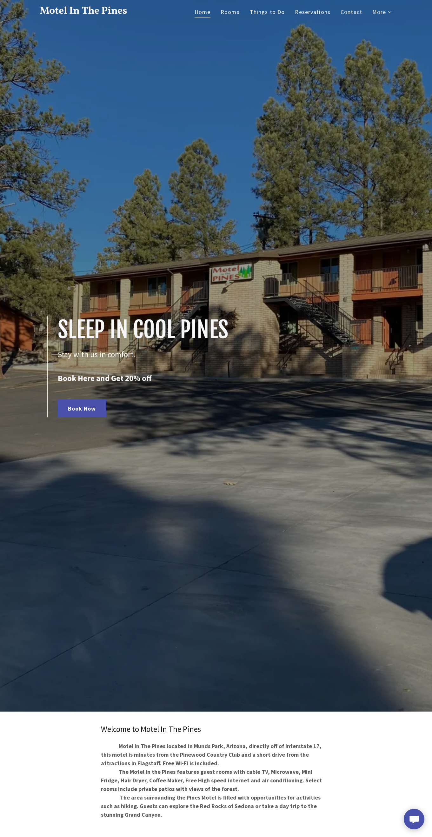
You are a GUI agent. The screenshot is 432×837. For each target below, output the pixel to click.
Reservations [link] (312, 12)
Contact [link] (351, 12)
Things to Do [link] (267, 12)
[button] (382, 12)
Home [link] (203, 12)
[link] (101, 11)
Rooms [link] (230, 12)
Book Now (82, 408)
